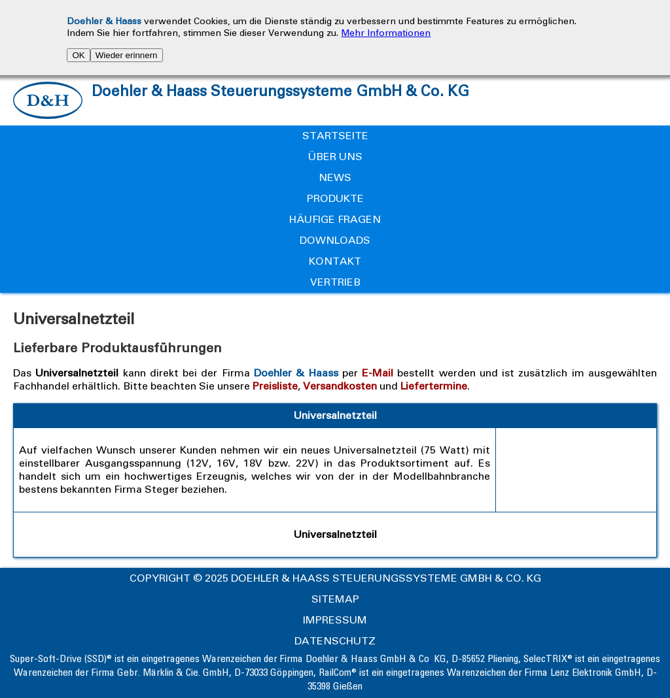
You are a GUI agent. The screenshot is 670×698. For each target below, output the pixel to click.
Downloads (335, 240)
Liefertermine (433, 386)
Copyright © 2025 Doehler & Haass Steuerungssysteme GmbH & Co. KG (335, 578)
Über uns (335, 156)
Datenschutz (335, 641)
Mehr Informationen (386, 33)
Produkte (335, 198)
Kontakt (335, 261)
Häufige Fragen (335, 219)
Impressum (335, 620)
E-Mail (377, 373)
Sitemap (335, 599)
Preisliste (275, 386)
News (335, 177)
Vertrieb (335, 282)
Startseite (335, 135)
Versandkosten (340, 386)
